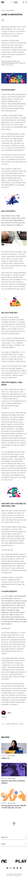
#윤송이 (21, 724)
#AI (3, 724)
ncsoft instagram (11, 868)
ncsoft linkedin (17, 868)
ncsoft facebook (7, 868)
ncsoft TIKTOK (21, 868)
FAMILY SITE (14, 837)
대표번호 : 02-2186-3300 (18, 874)
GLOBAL (14, 844)
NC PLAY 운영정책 (9, 874)
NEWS (16, 2)
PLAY (11, 2)
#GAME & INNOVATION (12, 724)
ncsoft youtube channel (14, 868)
